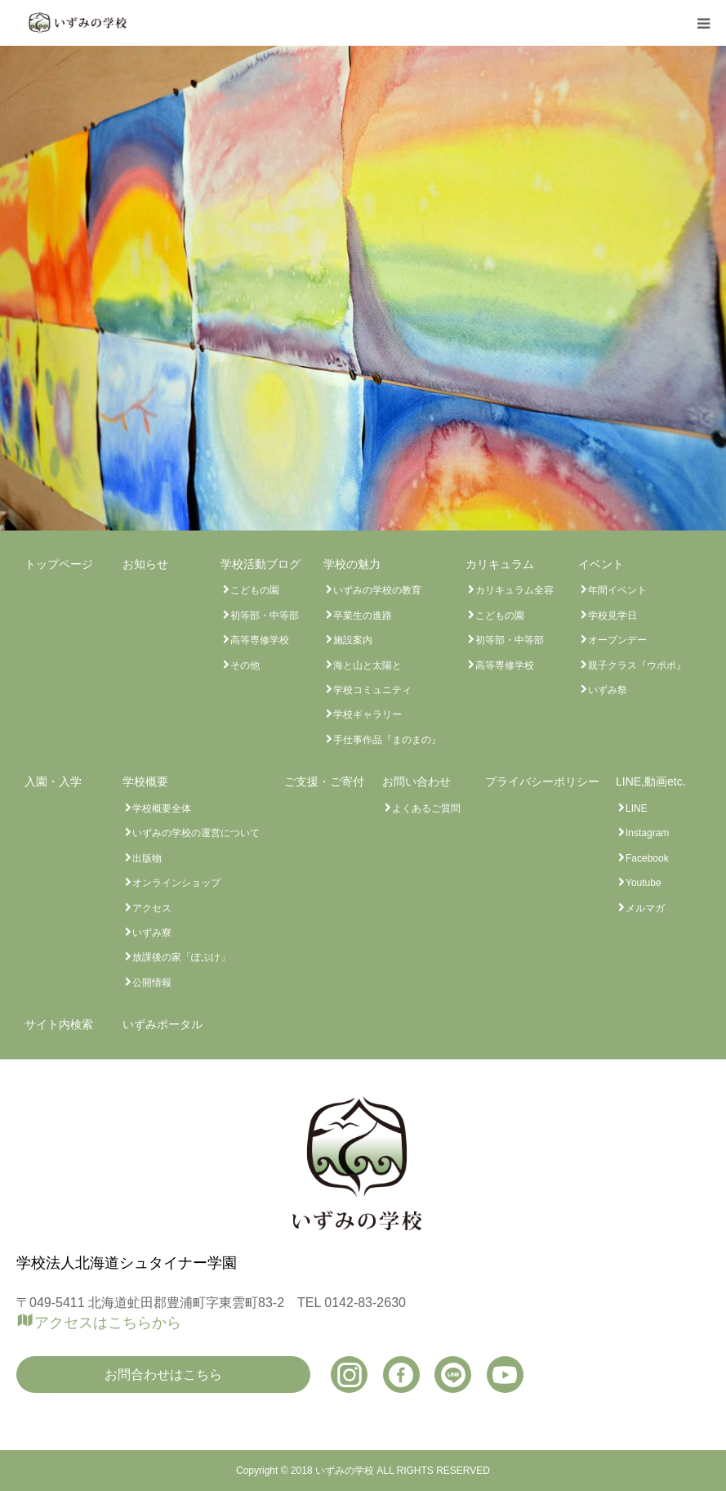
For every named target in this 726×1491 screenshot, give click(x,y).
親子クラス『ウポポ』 (637, 665)
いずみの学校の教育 (377, 590)
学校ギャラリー (367, 714)
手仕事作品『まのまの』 (387, 740)
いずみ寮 (151, 932)
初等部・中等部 (264, 615)
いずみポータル (162, 1024)
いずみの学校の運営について (196, 833)
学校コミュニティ (372, 690)
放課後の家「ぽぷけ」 (181, 957)
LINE (637, 808)
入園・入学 (53, 781)
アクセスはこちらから (107, 1322)
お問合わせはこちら (163, 1374)
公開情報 (151, 982)
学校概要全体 (161, 808)
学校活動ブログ (260, 564)
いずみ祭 (607, 690)
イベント (601, 564)
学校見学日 (612, 615)
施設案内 (352, 640)
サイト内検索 (58, 1024)
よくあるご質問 (426, 808)
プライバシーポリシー (542, 781)
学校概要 (145, 781)
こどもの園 (254, 590)
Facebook (647, 858)
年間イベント (617, 590)
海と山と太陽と (367, 665)
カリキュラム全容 (514, 590)
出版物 (147, 858)
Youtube (643, 883)
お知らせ (145, 564)
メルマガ (645, 908)
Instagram (647, 833)
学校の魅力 (352, 564)
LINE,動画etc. (651, 781)
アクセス (151, 908)
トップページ (58, 564)
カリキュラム (499, 564)
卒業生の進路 (362, 615)
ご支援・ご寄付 (324, 781)
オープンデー (617, 640)
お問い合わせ (416, 781)
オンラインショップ (176, 883)
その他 (245, 665)
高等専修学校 (259, 640)
